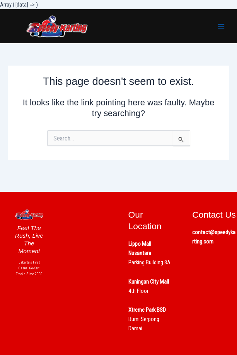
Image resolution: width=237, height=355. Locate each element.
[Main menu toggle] (221, 26)
